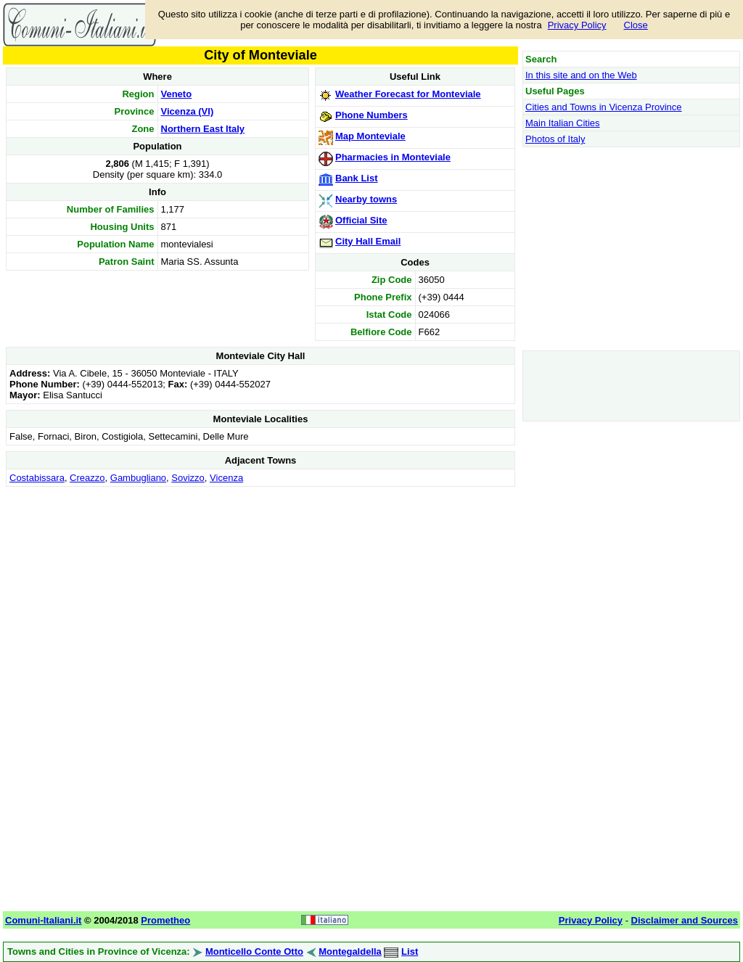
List (409, 951)
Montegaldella (350, 951)
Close (636, 25)
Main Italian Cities (562, 123)
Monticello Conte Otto (254, 951)
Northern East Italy (203, 128)
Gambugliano (138, 477)
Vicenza (226, 477)
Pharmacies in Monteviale (393, 157)
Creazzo (87, 477)
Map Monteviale (370, 136)
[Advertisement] (260, 592)
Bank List (356, 178)
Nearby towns (366, 199)
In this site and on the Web (581, 75)
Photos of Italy (555, 138)
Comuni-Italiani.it (43, 920)
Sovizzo (188, 477)
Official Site (361, 220)
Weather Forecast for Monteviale (408, 94)
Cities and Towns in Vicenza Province (603, 107)
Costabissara (37, 477)
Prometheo (165, 920)
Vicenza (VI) (187, 111)
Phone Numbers (371, 115)
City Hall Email (368, 241)
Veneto (176, 94)
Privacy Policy (577, 25)
